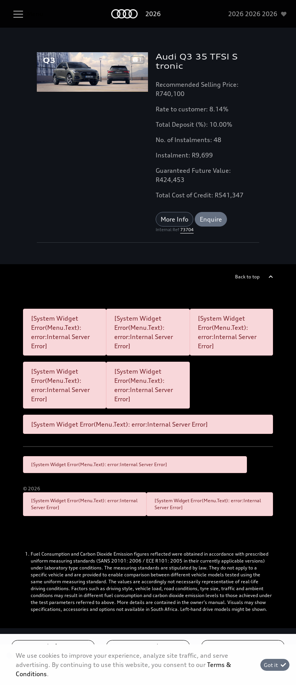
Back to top (247, 277)
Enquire (211, 219)
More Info (174, 219)
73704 (187, 229)
